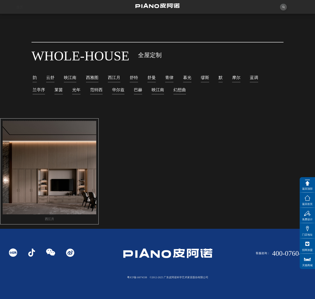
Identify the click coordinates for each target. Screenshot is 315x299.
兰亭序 (39, 92)
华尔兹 (118, 92)
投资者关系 (256, 14)
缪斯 (205, 80)
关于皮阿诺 (59, 19)
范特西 (96, 92)
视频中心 (98, 18)
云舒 (50, 80)
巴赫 (138, 92)
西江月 (114, 80)
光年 (76, 92)
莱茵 (58, 92)
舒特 (134, 80)
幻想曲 (179, 92)
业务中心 (216, 15)
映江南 (70, 80)
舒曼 (151, 80)
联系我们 (295, 13)
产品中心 (177, 17)
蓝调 (254, 80)
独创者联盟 (138, 17)
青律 (169, 80)
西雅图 (92, 80)
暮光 (187, 80)
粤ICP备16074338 (137, 277)
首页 (19, 19)
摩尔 (236, 80)
